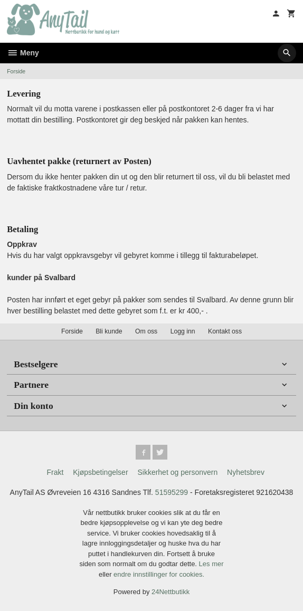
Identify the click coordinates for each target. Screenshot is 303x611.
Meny (23, 53)
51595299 (171, 492)
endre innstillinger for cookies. (158, 574)
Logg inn (183, 331)
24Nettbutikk (171, 592)
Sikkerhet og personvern (177, 472)
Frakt (54, 472)
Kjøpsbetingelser (100, 472)
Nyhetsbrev (245, 472)
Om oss (146, 331)
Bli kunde (109, 331)
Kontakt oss (225, 331)
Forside (16, 71)
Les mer (211, 564)
